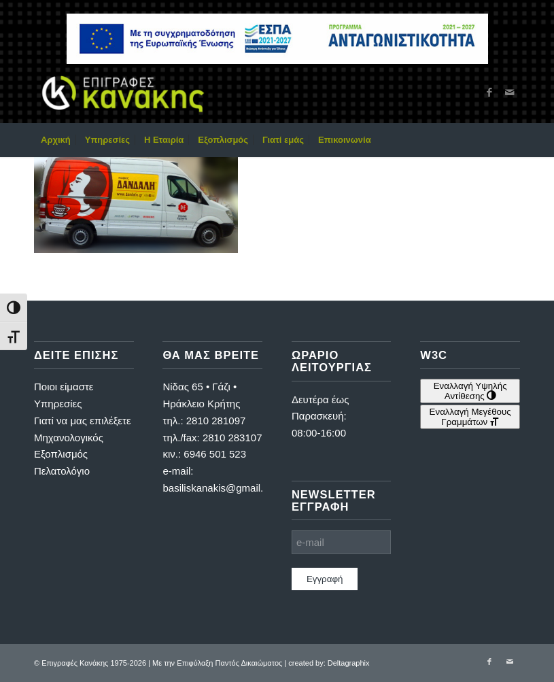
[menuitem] (55, 140)
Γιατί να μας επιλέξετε (82, 420)
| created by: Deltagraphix (326, 663)
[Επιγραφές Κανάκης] (123, 92)
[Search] (512, 140)
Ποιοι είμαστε (64, 386)
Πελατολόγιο (62, 471)
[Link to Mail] (510, 92)
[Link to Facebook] (489, 92)
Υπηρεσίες (58, 403)
